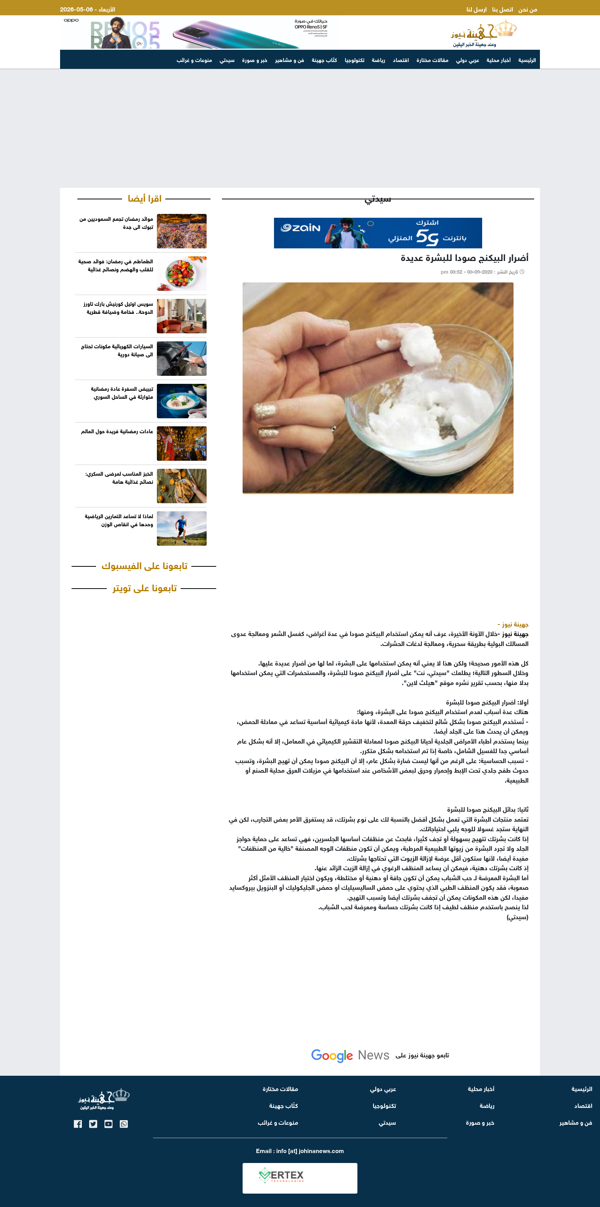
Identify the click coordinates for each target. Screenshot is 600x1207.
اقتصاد (401, 59)
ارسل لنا (476, 8)
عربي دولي (467, 59)
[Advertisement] (300, 128)
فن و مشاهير (289, 59)
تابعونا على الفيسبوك (145, 564)
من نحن (527, 8)
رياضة (378, 59)
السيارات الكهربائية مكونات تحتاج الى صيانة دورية (117, 349)
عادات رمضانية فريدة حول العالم (117, 430)
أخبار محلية (499, 59)
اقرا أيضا (144, 196)
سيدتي (227, 59)
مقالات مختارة (432, 59)
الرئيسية (527, 59)
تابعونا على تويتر (144, 586)
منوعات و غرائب (194, 59)
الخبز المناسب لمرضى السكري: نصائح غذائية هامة (119, 477)
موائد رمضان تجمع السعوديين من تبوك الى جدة (116, 222)
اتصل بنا (502, 8)
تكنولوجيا (354, 59)
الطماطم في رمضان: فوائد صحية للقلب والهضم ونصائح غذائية (115, 264)
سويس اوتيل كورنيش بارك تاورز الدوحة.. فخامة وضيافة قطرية (118, 307)
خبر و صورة (254, 59)
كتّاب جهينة (324, 59)
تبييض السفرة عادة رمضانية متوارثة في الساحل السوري (122, 392)
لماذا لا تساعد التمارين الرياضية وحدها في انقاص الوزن (119, 519)
